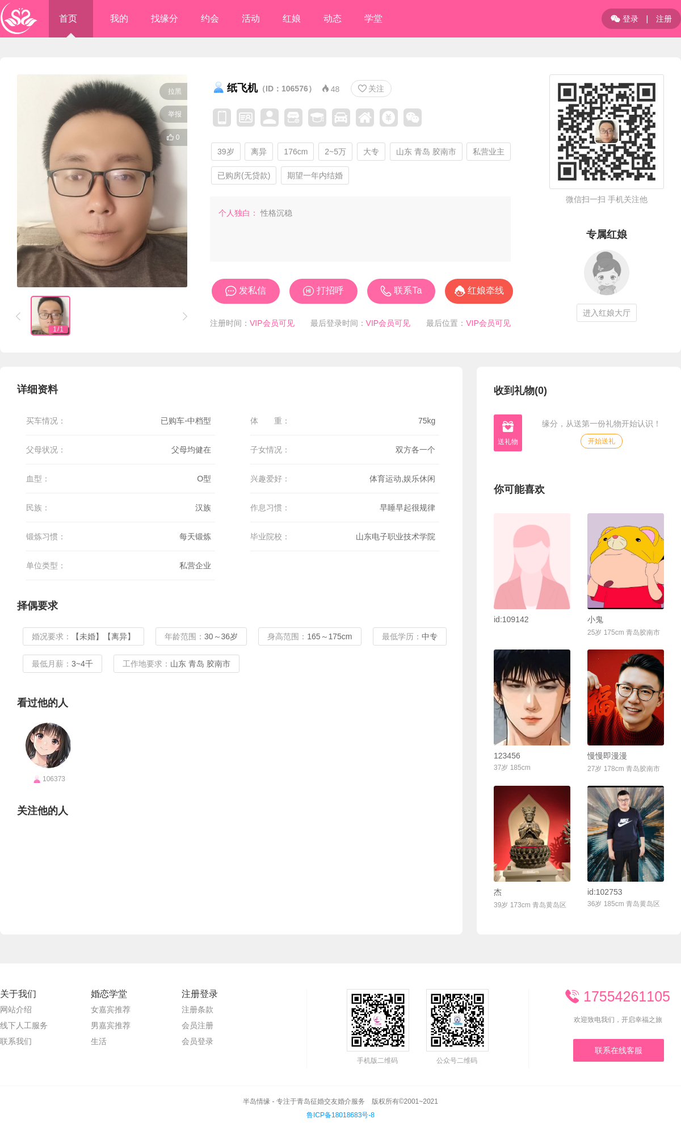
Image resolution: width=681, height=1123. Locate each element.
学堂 (373, 18)
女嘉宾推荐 (111, 1009)
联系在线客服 (618, 1050)
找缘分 (164, 18)
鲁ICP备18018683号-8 (340, 1115)
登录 (624, 19)
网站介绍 (16, 1009)
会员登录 (197, 1041)
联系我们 (16, 1041)
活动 (251, 18)
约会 (210, 18)
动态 (332, 18)
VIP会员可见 (272, 323)
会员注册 (197, 1025)
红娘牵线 (486, 290)
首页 (68, 18)
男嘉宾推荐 (111, 1025)
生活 (99, 1041)
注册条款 (197, 1009)
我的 (119, 18)
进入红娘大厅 (606, 312)
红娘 (292, 18)
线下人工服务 (24, 1025)
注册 (664, 18)
